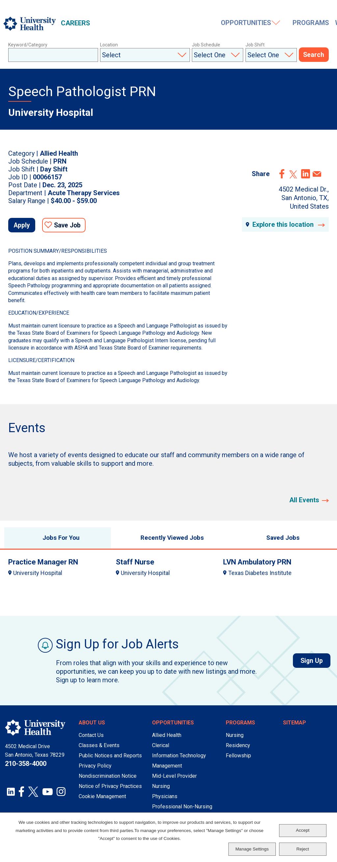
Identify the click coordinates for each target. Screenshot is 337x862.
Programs (186, 24)
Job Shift (255, 44)
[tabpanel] (168, 571)
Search (313, 55)
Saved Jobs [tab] (280, 541)
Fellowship (238, 760)
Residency (238, 749)
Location (109, 44)
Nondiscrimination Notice (108, 780)
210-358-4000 (25, 768)
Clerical (160, 749)
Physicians (164, 800)
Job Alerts (258, 9)
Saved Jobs (295, 9)
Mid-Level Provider (174, 780)
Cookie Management (102, 800)
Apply (24, 226)
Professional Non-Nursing (182, 811)
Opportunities (122, 24)
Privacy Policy (95, 770)
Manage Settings (252, 849)
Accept (302, 830)
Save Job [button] (74, 226)
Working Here (236, 24)
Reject (303, 849)
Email (317, 174)
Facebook (282, 173)
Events (292, 24)
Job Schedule (206, 44)
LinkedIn (305, 173)
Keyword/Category (27, 44)
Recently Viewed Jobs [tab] (168, 541)
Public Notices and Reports (110, 760)
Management (167, 770)
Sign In (327, 9)
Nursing (161, 790)
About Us (92, 727)
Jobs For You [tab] (58, 541)
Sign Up (314, 665)
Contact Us (91, 739)
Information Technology (179, 760)
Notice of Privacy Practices (110, 790)
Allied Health (166, 739)
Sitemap (294, 727)
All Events (304, 501)
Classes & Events (99, 749)
